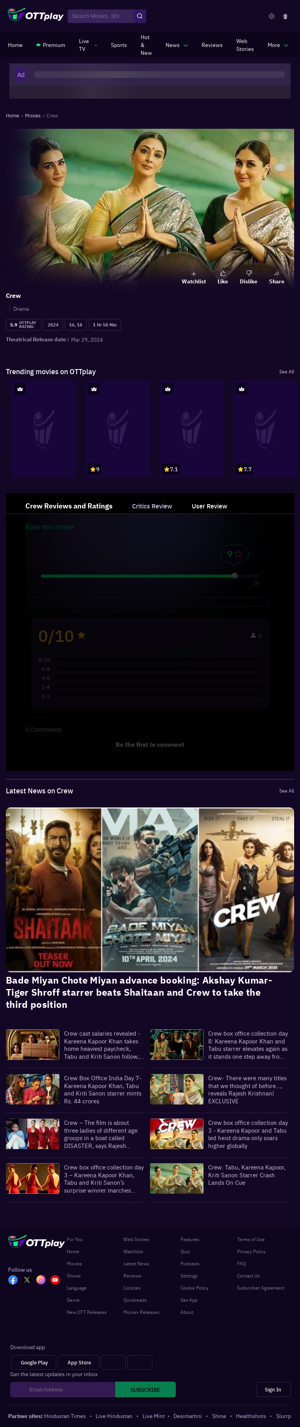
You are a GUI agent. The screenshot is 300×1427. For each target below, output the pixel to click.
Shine (219, 1416)
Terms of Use (251, 1239)
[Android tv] (113, 1362)
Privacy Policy (251, 1251)
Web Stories (136, 1239)
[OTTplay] (36, 16)
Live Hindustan (115, 1416)
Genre (73, 1300)
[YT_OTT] (57, 1280)
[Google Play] (33, 1362)
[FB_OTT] (15, 1280)
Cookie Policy (194, 1288)
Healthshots (251, 1416)
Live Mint (154, 1416)
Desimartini (188, 1416)
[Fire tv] (139, 1362)
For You (75, 1239)
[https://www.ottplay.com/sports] (119, 44)
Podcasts (190, 1263)
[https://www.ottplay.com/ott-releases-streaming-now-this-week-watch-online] (146, 44)
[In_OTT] (43, 1280)
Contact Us (248, 1275)
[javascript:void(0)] (88, 44)
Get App (189, 1300)
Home (73, 1251)
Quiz (185, 1251)
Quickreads (135, 1300)
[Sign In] (274, 1389)
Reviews (132, 1275)
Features (189, 1239)
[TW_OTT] (29, 1280)
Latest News (136, 1263)
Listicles (132, 1288)
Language (77, 1288)
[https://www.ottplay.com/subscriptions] (50, 44)
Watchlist (133, 1251)
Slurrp (283, 1416)
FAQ (241, 1263)
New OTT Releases (87, 1312)
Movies (74, 1263)
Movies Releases (141, 1312)
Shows (74, 1275)
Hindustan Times (65, 1416)
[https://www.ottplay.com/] (15, 44)
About (186, 1312)
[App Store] (78, 1362)
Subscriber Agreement (260, 1288)
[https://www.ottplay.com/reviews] (212, 44)
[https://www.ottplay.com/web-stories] (245, 44)
